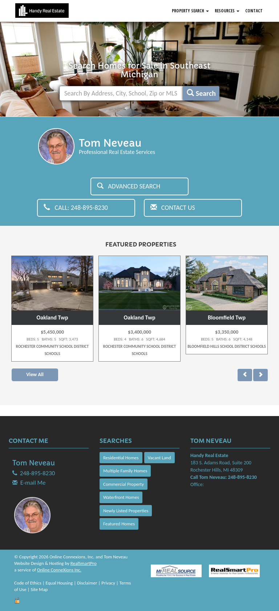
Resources (227, 11)
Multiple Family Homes (125, 470)
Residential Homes (121, 457)
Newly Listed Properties (125, 510)
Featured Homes (119, 523)
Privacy (108, 583)
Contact (254, 11)
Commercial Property (123, 484)
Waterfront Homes (121, 497)
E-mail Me (33, 482)
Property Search (190, 11)
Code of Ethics (27, 583)
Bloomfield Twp (227, 317)
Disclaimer (87, 583)
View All (35, 374)
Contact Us (172, 208)
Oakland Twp (52, 317)
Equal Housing (59, 583)
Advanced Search (128, 186)
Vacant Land (159, 457)
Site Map (39, 589)
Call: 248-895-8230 (76, 208)
